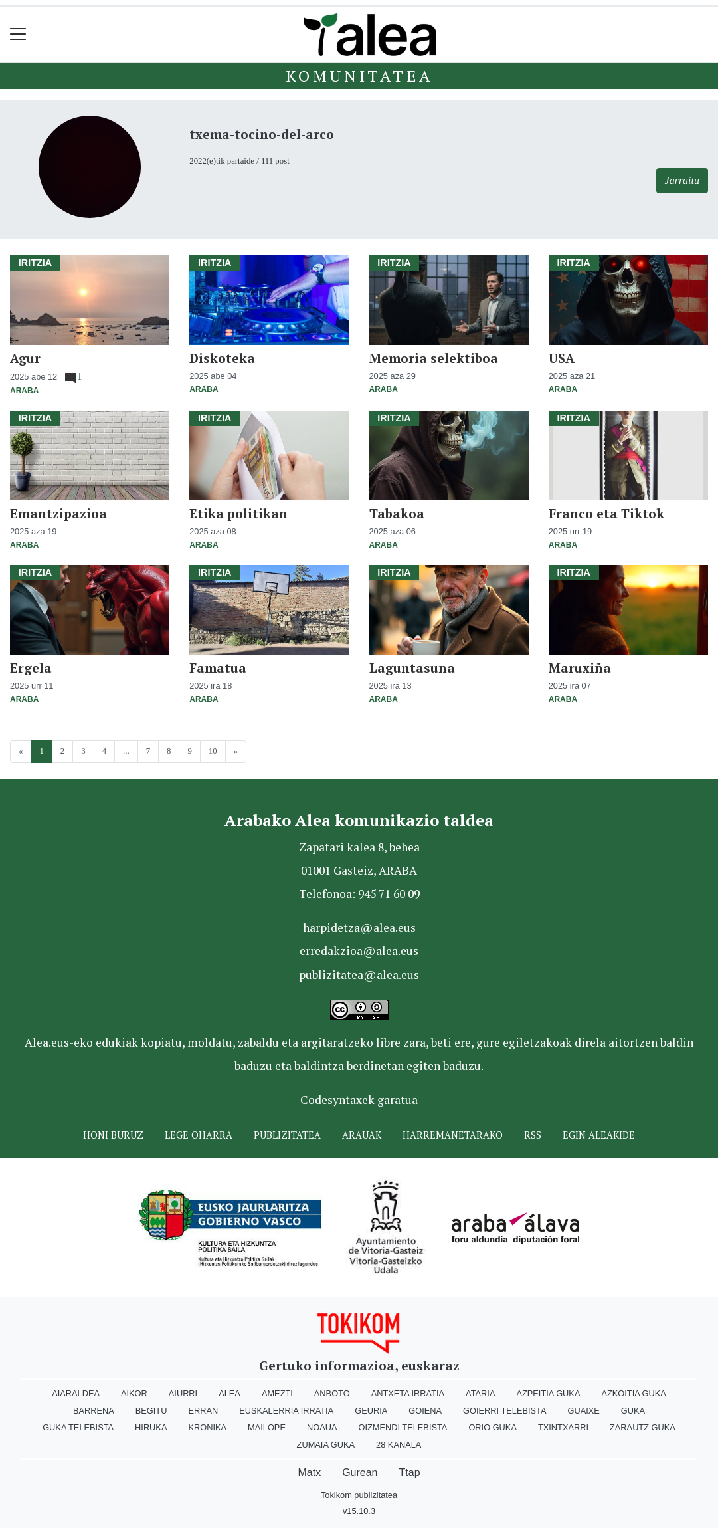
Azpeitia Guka (548, 1393)
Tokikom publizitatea (359, 1495)
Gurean (359, 1472)
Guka (633, 1411)
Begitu (151, 1411)
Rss (532, 1135)
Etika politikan (238, 513)
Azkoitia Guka (633, 1393)
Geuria (371, 1411)
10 (213, 751)
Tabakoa (396, 513)
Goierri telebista (504, 1411)
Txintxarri (563, 1427)
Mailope (267, 1427)
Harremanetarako (453, 1135)
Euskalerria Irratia (286, 1411)
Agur (25, 358)
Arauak (361, 1135)
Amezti (277, 1393)
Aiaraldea (76, 1393)
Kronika (207, 1427)
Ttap (409, 1472)
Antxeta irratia (407, 1393)
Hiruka (151, 1427)
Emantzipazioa (58, 513)
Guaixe (583, 1411)
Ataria (480, 1393)
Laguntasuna (412, 667)
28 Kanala (398, 1445)
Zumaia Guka (326, 1445)
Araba (24, 390)
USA (562, 358)
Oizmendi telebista (402, 1427)
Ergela (31, 667)
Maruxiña (580, 667)
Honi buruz (113, 1135)
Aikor (134, 1393)
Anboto (332, 1393)
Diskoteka (222, 358)
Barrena (93, 1411)
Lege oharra (198, 1135)
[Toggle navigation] (18, 34)
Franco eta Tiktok (606, 513)
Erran (203, 1411)
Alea (229, 1393)
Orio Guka (492, 1427)
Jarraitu (682, 180)
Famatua (217, 667)
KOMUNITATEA (359, 75)
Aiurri (183, 1393)
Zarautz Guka (642, 1427)
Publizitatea (287, 1135)
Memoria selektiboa (433, 358)
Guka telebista (78, 1427)
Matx (309, 1472)
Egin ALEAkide (599, 1135)
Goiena (425, 1411)
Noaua (322, 1427)
